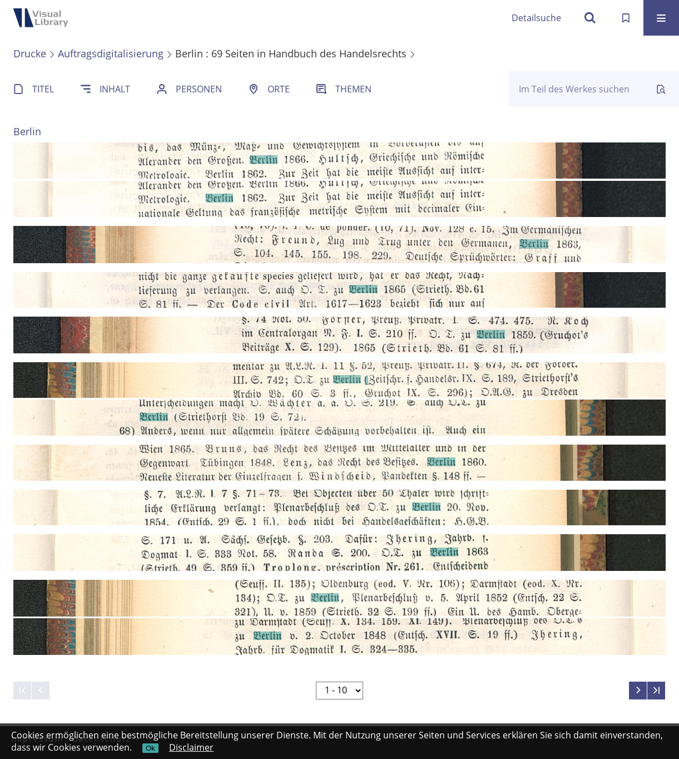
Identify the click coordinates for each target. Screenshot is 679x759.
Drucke (29, 53)
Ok (150, 748)
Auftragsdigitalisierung (110, 53)
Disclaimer (191, 747)
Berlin (27, 131)
